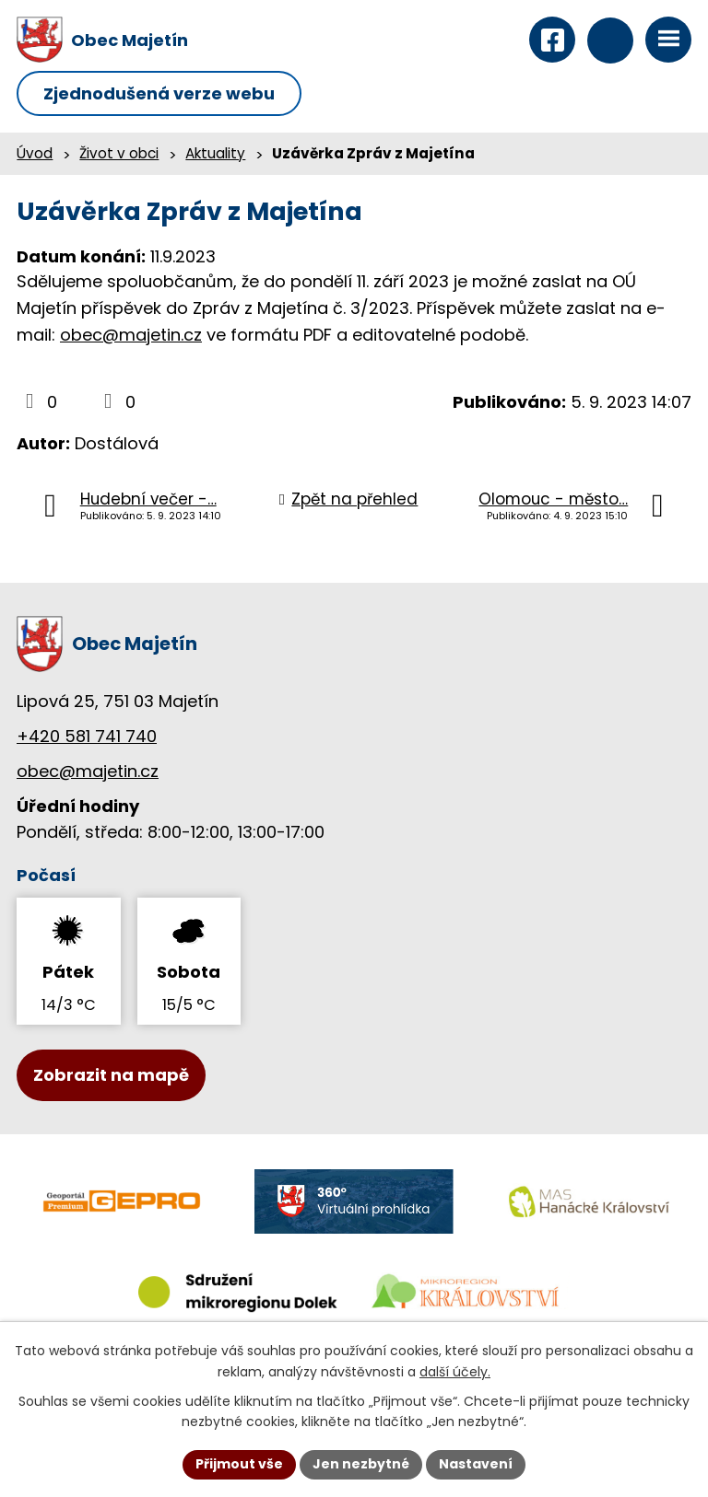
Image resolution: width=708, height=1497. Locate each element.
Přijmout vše (239, 1464)
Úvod (35, 153)
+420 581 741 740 (87, 736)
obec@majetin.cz (131, 334)
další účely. (454, 1372)
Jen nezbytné (361, 1464)
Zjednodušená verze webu (159, 93)
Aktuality (215, 153)
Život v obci (119, 153)
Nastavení (476, 1464)
